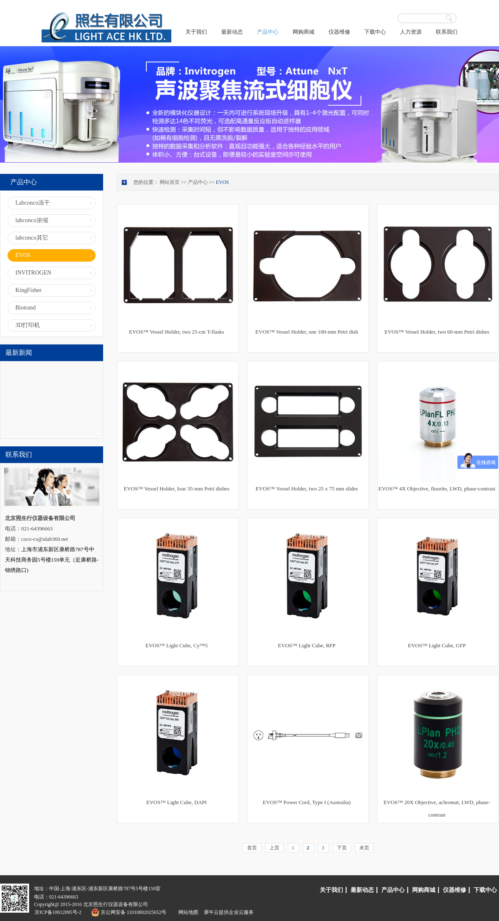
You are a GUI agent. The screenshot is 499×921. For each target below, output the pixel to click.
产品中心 (198, 182)
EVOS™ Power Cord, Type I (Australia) (307, 802)
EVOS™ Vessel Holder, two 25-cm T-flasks (176, 332)
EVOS (222, 182)
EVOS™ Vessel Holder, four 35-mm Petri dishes (176, 488)
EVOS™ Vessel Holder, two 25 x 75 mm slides (306, 488)
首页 (252, 848)
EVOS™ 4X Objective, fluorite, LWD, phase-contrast (436, 488)
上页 (274, 848)
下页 (342, 848)
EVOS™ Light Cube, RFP (306, 645)
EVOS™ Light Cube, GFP (437, 645)
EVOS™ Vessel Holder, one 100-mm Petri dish (306, 332)
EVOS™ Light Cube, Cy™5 (177, 645)
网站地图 (187, 912)
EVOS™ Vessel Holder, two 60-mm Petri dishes (437, 332)
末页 (364, 848)
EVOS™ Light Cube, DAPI (176, 802)
